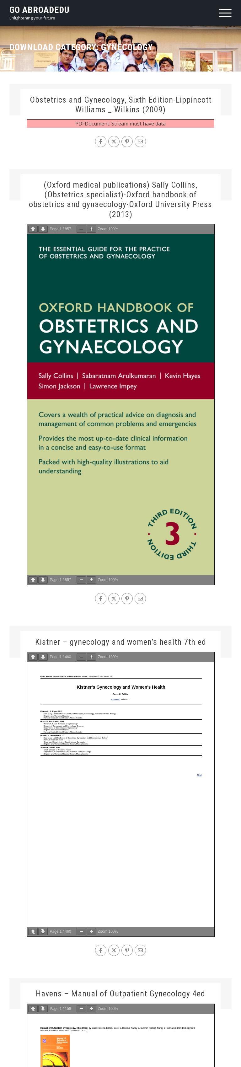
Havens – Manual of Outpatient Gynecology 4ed (120, 993)
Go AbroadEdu (39, 10)
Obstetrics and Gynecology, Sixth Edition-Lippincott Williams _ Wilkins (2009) (121, 104)
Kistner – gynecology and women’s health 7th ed (120, 642)
